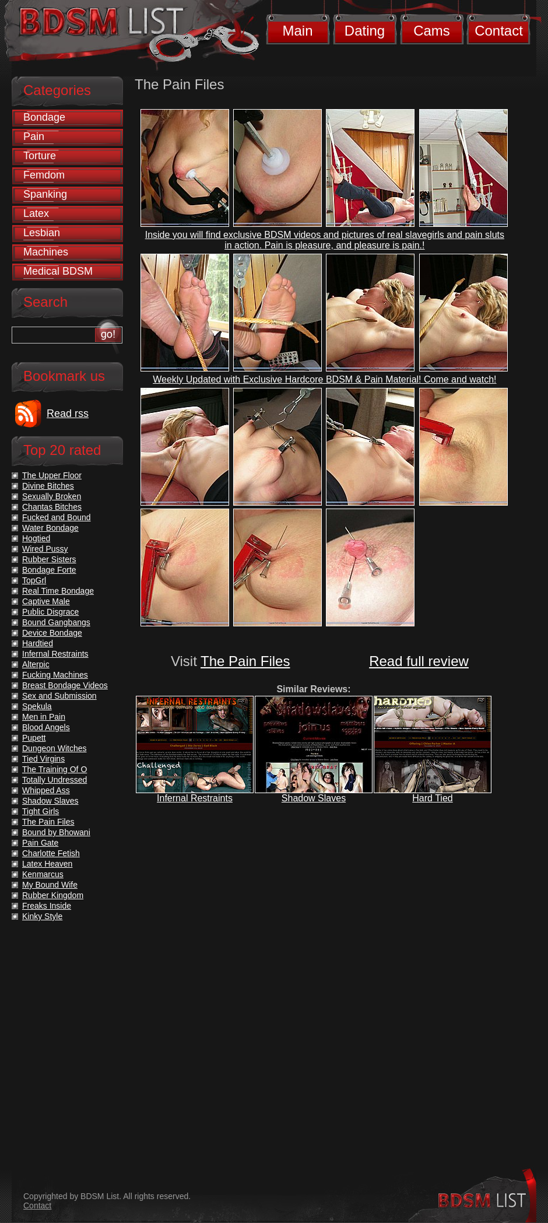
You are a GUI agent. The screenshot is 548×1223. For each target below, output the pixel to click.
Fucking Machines (55, 674)
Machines (45, 252)
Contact (499, 30)
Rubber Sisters (49, 559)
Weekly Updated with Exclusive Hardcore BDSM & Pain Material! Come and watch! (324, 379)
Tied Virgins (43, 758)
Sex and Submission (59, 695)
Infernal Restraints (195, 798)
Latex (36, 213)
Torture (39, 156)
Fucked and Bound (56, 517)
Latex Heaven (47, 863)
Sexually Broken (51, 496)
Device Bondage (52, 632)
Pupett (33, 737)
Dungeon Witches (54, 748)
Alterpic (36, 664)
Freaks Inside (46, 905)
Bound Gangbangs (56, 622)
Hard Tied (432, 798)
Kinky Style (42, 916)
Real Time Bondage (58, 590)
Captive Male (46, 601)
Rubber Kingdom (52, 895)
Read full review (419, 661)
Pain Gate (40, 842)
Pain (33, 136)
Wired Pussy (45, 548)
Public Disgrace (50, 611)
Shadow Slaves (314, 798)
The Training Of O (54, 769)
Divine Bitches (48, 485)
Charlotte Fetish (51, 853)
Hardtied (37, 643)
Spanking (45, 194)
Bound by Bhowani (56, 832)
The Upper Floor (52, 475)
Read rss (68, 413)
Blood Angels (46, 727)
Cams (431, 30)
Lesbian (41, 233)
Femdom (44, 175)
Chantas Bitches (52, 506)
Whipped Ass (46, 790)
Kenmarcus (43, 874)
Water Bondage (50, 527)
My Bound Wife (50, 884)
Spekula (37, 706)
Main (297, 30)
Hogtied (36, 538)
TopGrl (34, 580)
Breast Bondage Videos (65, 685)
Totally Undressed (54, 779)
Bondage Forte (49, 569)
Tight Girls (40, 811)
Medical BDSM (58, 271)
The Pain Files (245, 661)
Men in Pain (43, 716)
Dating (365, 30)
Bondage (44, 117)
